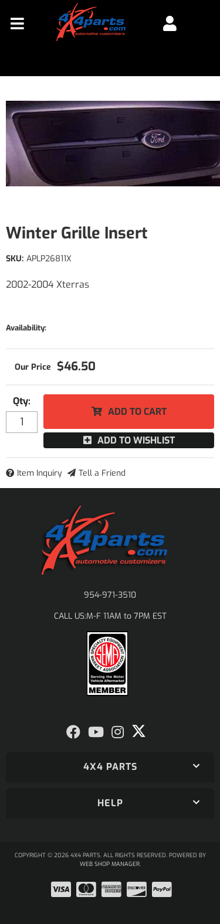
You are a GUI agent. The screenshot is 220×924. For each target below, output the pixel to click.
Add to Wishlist (136, 440)
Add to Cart (137, 411)
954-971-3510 (110, 595)
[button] (110, 767)
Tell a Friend (102, 473)
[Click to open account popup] (169, 23)
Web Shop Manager (110, 864)
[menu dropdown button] (17, 23)
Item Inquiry (39, 473)
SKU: (14, 258)
